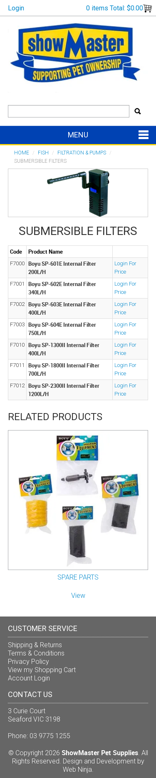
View (78, 595)
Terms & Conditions (36, 653)
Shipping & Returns (35, 645)
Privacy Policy (28, 661)
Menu (78, 134)
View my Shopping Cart (42, 670)
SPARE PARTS (78, 577)
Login (16, 8)
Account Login (29, 678)
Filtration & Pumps (81, 153)
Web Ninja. (78, 769)
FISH (43, 153)
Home (21, 153)
